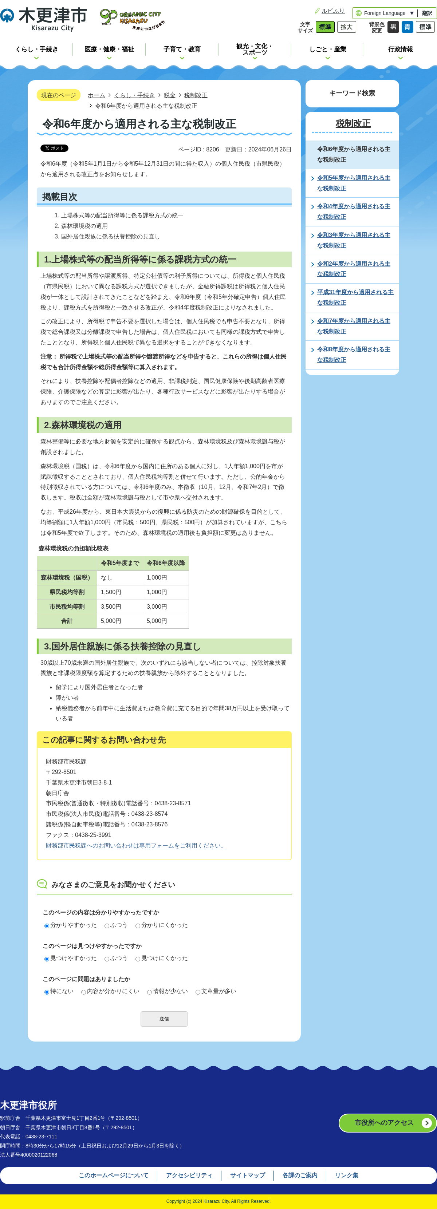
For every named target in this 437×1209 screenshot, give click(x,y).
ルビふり (333, 11)
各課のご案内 (300, 1175)
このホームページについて (114, 1175)
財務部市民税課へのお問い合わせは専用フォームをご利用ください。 (136, 845)
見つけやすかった (70, 958)
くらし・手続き (134, 95)
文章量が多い (216, 991)
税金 (170, 95)
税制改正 (196, 95)
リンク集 (346, 1175)
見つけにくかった (161, 958)
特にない (59, 991)
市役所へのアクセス (384, 1122)
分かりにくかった (161, 925)
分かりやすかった (70, 925)
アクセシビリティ (189, 1175)
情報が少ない (167, 991)
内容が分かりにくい (110, 991)
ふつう (116, 925)
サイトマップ (247, 1175)
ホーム (96, 95)
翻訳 (427, 13)
